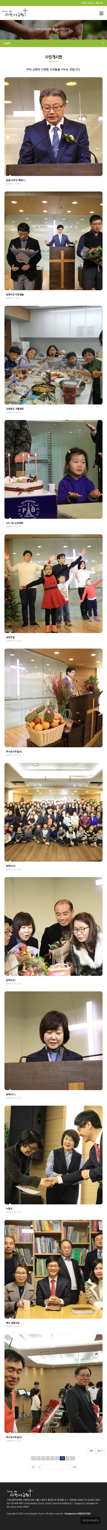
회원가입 (99, 3)
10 (62, 1458)
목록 (91, 1451)
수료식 (9, 1208)
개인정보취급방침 (90, 1520)
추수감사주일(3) (14, 1437)
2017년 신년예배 (14, 523)
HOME (84, 3)
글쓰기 (100, 1451)
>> (72, 1458)
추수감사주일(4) (14, 751)
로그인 (91, 3)
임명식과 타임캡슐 (15, 294)
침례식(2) (10, 980)
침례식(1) (10, 1094)
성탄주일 (10, 637)
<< (34, 1458)
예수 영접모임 (13, 1323)
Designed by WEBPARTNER (77, 1513)
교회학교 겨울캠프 (15, 408)
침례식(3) (10, 866)
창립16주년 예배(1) (15, 180)
